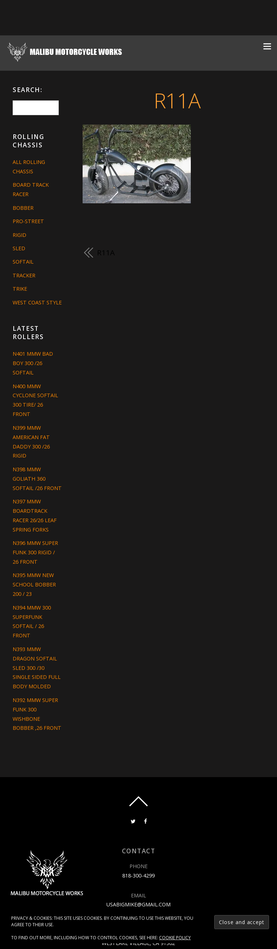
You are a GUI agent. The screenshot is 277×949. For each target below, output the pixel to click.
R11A (177, 100)
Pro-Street (28, 221)
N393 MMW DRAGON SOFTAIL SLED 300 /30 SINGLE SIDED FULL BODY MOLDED (37, 668)
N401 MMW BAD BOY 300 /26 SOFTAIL (33, 363)
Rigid (19, 234)
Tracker (24, 275)
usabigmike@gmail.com (138, 904)
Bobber (23, 207)
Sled (19, 248)
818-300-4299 (138, 875)
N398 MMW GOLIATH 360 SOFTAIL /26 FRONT (37, 478)
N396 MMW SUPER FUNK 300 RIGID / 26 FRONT (35, 552)
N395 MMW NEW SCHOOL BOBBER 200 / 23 (34, 584)
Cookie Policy (175, 938)
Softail (23, 261)
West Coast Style (37, 302)
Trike (20, 288)
